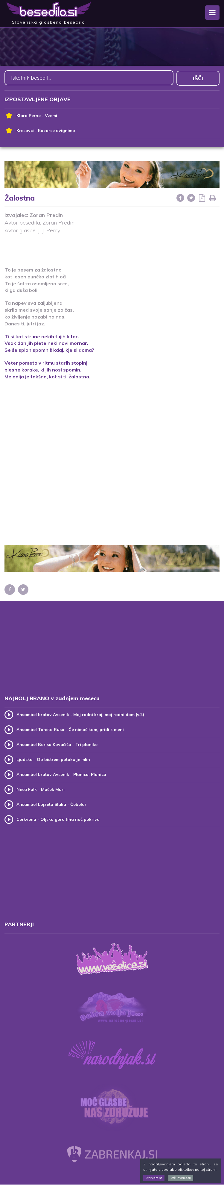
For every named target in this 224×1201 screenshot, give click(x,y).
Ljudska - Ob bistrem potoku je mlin (53, 759)
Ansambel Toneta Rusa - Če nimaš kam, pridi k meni (70, 729)
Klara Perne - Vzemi (30, 115)
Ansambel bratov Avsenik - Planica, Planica (61, 774)
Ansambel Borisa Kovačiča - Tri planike (56, 744)
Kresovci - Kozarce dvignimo (39, 130)
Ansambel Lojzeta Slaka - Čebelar (51, 804)
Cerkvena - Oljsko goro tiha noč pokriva (58, 819)
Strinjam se (154, 1178)
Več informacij (181, 1178)
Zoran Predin (46, 214)
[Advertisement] (112, 248)
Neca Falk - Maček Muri (40, 789)
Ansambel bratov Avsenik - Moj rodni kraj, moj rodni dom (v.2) (80, 714)
